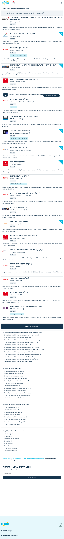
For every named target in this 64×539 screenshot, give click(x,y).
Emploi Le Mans (8, 443)
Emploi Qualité (17, 458)
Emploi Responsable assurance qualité (33, 458)
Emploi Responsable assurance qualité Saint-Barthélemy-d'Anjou (24, 349)
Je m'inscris (32, 477)
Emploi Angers (8, 434)
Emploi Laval (8, 441)
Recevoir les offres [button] (51, 95)
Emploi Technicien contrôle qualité (14, 422)
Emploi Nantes (8, 446)
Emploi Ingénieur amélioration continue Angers (18, 381)
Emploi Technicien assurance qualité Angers (17, 393)
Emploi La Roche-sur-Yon (12, 438)
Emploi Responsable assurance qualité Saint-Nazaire (20, 357)
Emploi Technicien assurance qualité (15, 419)
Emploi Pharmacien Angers (12, 386)
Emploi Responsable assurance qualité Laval (17, 337)
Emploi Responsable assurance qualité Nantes (18, 345)
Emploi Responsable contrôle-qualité (15, 417)
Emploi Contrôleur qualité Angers (14, 376)
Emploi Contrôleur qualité (12, 410)
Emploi (10, 458)
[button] (61, 2)
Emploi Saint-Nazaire (10, 451)
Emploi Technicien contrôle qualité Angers (17, 395)
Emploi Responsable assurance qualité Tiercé (18, 362)
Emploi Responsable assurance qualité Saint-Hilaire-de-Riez (22, 354)
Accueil (5, 458)
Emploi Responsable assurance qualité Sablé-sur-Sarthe (21, 347)
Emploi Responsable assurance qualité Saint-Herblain (20, 352)
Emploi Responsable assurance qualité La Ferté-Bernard (21, 335)
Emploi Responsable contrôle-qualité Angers (17, 388)
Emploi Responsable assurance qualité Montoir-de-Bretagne (22, 340)
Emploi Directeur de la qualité (13, 412)
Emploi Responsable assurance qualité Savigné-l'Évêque (21, 359)
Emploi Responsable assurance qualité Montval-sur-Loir (21, 342)
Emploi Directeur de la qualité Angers (15, 378)
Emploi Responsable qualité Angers (15, 390)
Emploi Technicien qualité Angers (14, 398)
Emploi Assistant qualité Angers (13, 373)
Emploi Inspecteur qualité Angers (14, 383)
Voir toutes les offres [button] (32, 326)
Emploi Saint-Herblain (10, 448)
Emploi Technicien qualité (12, 424)
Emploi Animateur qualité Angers (14, 371)
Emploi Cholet (8, 436)
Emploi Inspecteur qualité (12, 414)
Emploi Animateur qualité (11, 407)
